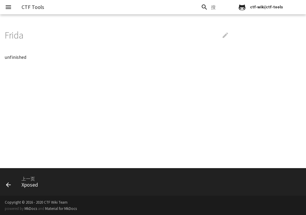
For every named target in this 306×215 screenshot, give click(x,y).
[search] (194, 7)
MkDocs (31, 208)
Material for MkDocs (61, 208)
